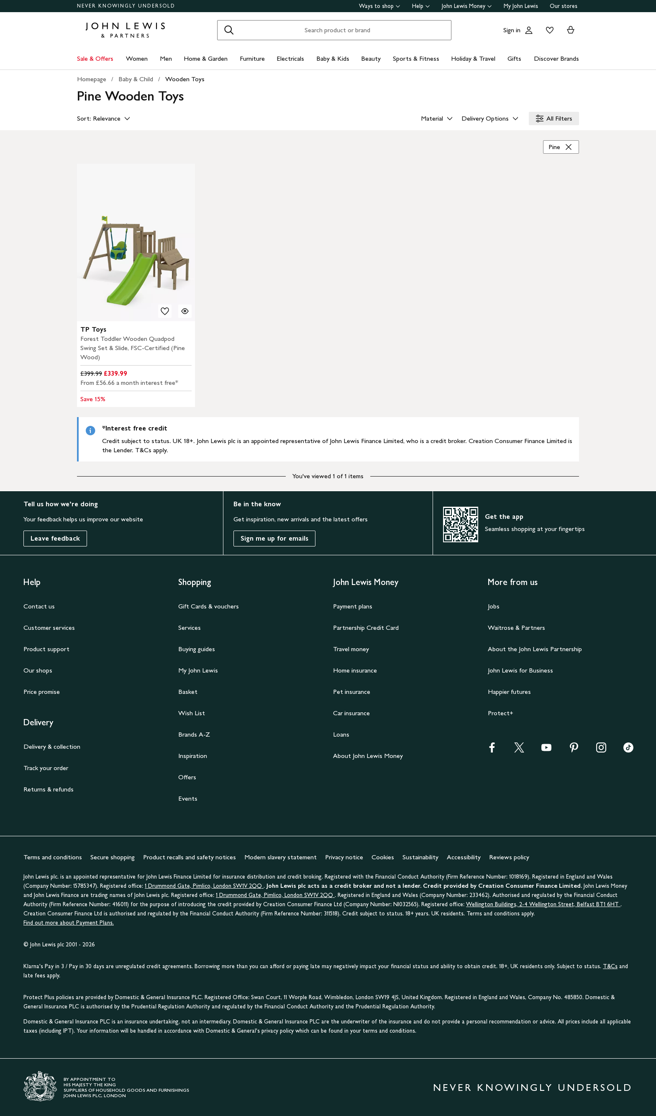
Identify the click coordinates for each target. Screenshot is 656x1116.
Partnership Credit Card (366, 627)
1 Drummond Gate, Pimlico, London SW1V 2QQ (204, 885)
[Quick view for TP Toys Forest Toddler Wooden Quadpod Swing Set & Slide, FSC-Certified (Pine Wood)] (185, 311)
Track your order (45, 768)
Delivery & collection (51, 746)
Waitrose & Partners (516, 627)
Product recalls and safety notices (189, 857)
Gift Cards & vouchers (208, 606)
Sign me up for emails (274, 538)
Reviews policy (509, 857)
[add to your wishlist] (165, 311)
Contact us (39, 606)
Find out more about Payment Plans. (68, 922)
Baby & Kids (332, 58)
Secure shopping (112, 857)
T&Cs (610, 966)
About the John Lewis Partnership (535, 649)
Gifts (514, 58)
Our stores (563, 6)
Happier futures (509, 692)
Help (421, 6)
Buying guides (196, 649)
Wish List (191, 713)
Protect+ (500, 713)
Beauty (371, 58)
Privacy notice (344, 857)
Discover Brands (556, 58)
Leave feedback (55, 538)
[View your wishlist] (548, 30)
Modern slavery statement (280, 857)
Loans (341, 734)
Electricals (290, 58)
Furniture (252, 58)
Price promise (41, 692)
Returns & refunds (48, 789)
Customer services (49, 627)
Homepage (91, 79)
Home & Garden (206, 58)
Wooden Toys (185, 79)
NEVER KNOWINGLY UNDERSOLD (126, 6)
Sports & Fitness (416, 58)
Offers (187, 777)
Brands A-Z (194, 734)
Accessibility (464, 857)
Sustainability (420, 857)
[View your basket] (570, 30)
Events (187, 798)
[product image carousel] (136, 242)
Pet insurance (351, 692)
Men (166, 58)
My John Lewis (521, 6)
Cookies (383, 857)
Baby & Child (135, 79)
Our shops (37, 670)
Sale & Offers (95, 58)
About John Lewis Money (368, 756)
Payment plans (352, 606)
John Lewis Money (467, 6)
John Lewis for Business (520, 670)
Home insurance (355, 670)
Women (137, 58)
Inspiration (192, 756)
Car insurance (351, 713)
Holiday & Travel (473, 58)
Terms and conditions (52, 857)
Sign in (511, 30)
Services (189, 627)
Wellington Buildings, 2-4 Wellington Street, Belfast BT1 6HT (543, 904)
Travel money (351, 649)
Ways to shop (379, 6)
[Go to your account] (528, 30)
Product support (46, 649)
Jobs (494, 606)
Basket (187, 692)
